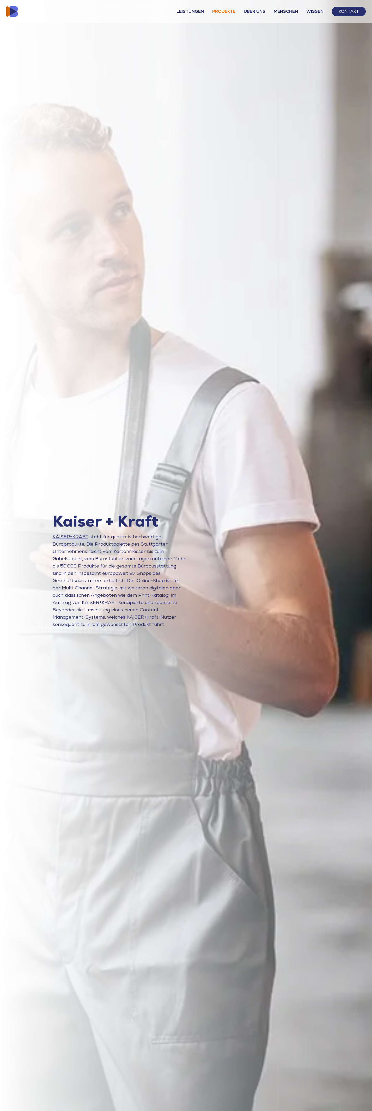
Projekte (223, 11)
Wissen (315, 11)
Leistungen (190, 11)
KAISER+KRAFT (70, 537)
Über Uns (254, 11)
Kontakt (349, 11)
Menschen (286, 11)
